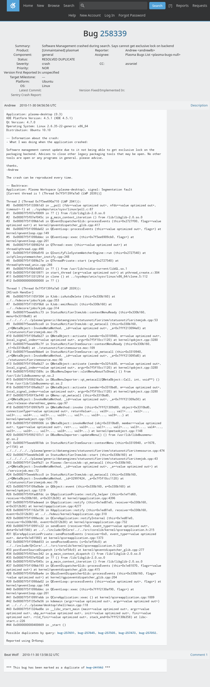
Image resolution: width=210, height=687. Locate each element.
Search (68, 5)
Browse (54, 5)
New (40, 5)
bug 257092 (147, 633)
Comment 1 (199, 654)
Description (199, 105)
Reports (182, 5)
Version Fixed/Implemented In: (102, 90)
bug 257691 (65, 633)
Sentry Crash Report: (26, 95)
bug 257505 (106, 633)
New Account (90, 15)
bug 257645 (86, 633)
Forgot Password (132, 15)
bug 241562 (94, 667)
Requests (199, 5)
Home (28, 5)
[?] (170, 5)
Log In (109, 15)
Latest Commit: (30, 90)
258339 (113, 33)
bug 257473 (127, 633)
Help (72, 15)
